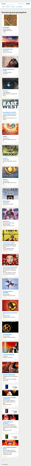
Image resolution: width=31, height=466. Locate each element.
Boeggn (4, 3)
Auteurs (8, 6)
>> (6, 459)
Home (3, 6)
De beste (13, 6)
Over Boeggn (19, 6)
